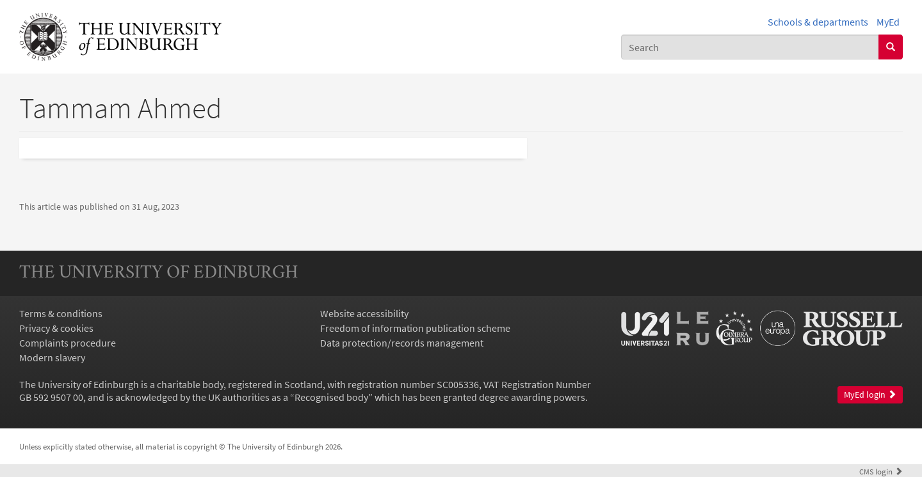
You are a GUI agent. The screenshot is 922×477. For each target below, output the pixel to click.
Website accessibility (364, 313)
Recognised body (331, 397)
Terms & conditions (60, 313)
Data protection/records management (401, 342)
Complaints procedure (67, 342)
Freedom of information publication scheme (415, 328)
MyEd (888, 21)
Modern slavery (52, 357)
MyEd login (870, 394)
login (881, 471)
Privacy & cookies (56, 328)
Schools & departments (818, 21)
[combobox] (750, 47)
